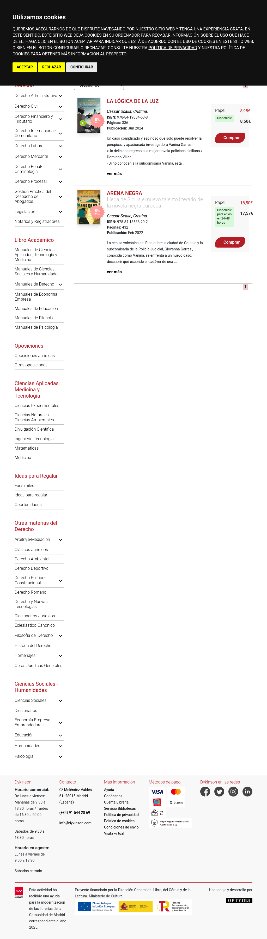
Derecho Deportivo (31, 568)
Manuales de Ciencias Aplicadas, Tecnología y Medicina (36, 254)
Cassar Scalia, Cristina (127, 111)
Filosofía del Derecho (34, 635)
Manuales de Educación (36, 308)
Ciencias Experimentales (37, 405)
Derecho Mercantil (31, 156)
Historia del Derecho (33, 645)
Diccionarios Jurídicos (35, 615)
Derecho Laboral (29, 145)
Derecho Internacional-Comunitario (35, 133)
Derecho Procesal (31, 181)
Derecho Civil (26, 106)
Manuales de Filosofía (34, 317)
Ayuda (109, 790)
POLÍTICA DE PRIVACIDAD (172, 47)
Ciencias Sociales (30, 700)
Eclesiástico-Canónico (35, 625)
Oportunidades (28, 504)
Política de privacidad (121, 815)
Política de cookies (119, 821)
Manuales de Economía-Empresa (36, 297)
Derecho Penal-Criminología (28, 169)
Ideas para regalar (31, 495)
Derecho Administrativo (36, 95)
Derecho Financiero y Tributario (34, 119)
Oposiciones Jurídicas (35, 355)
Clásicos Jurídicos (31, 549)
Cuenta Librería (116, 802)
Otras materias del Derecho (36, 526)
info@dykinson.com (75, 823)
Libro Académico (34, 240)
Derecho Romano (30, 592)
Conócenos (113, 796)
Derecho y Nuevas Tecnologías (31, 604)
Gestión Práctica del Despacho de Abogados (33, 196)
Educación (24, 735)
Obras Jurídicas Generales (38, 665)
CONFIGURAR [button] (81, 67)
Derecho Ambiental (32, 558)
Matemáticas (27, 448)
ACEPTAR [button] (25, 67)
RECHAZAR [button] (51, 67)
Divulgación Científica (34, 429)
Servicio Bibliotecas (120, 808)
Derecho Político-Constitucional (30, 580)
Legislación (25, 211)
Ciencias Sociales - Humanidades (36, 687)
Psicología (24, 756)
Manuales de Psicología (36, 327)
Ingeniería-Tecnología (34, 438)
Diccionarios (26, 710)
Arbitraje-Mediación (32, 539)
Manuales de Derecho (34, 284)
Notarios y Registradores (37, 221)
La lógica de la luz (133, 101)
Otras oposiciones (31, 364)
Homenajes (25, 655)
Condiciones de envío (121, 827)
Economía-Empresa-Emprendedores (33, 722)
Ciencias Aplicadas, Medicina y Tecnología (37, 389)
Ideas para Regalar (36, 476)
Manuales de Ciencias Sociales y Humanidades (37, 271)
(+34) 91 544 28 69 (74, 813)
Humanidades (27, 745)
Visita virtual (114, 833)
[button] (60, 96)
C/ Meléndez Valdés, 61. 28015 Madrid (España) (75, 796)
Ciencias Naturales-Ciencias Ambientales (34, 417)
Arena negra (124, 193)
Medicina (23, 457)
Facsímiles (24, 485)
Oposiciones (29, 346)
